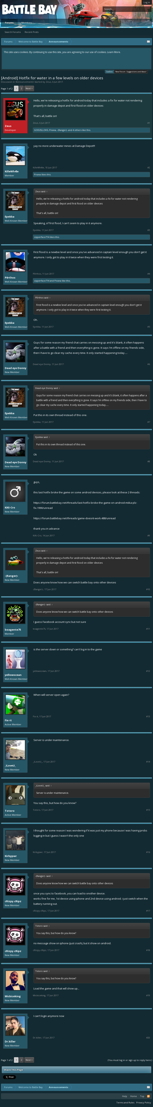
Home (133, 1096)
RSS (148, 1096)
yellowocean (13, 675)
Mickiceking (13, 996)
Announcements (24, 81)
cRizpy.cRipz (13, 901)
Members (27, 22)
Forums (9, 22)
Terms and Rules (125, 1102)
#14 (148, 761)
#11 (148, 628)
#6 (148, 364)
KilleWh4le (12, 171)
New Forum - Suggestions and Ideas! (130, 71)
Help (124, 1096)
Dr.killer (10, 1041)
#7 (148, 422)
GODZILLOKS (41, 130)
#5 (148, 326)
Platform (16, 9)
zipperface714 (41, 237)
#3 (148, 230)
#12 (148, 671)
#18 (148, 950)
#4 (148, 273)
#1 (148, 123)
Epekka (9, 216)
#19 (148, 995)
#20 (148, 1037)
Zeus (48, 81)
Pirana (52, 130)
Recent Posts (31, 31)
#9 (148, 535)
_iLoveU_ (10, 765)
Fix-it (8, 720)
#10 (148, 589)
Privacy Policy (143, 1102)
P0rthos (10, 277)
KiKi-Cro (10, 507)
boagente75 (13, 629)
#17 (148, 910)
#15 (148, 810)
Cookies (109, 71)
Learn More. (114, 52)
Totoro (10, 811)
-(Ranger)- (62, 130)
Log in (147, 2)
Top (142, 1096)
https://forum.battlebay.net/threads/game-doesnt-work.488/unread (74, 518)
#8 (148, 461)
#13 (148, 716)
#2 (148, 167)
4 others (77, 130)
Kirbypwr (11, 856)
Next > (29, 88)
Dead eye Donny (15, 368)
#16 (148, 852)
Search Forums (13, 31)
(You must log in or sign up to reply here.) (130, 1060)
